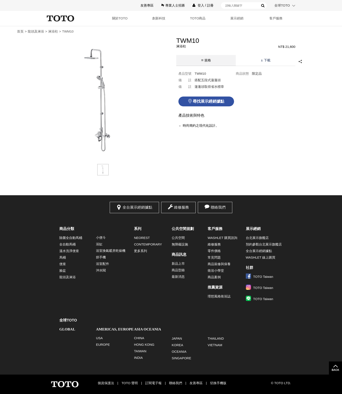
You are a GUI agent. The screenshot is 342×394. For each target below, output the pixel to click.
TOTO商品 (195, 18)
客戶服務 (275, 18)
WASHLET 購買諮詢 (222, 238)
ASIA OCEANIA (147, 329)
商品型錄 (178, 270)
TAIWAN (140, 351)
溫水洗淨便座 (69, 251)
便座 (62, 264)
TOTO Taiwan (259, 276)
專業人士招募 (175, 5)
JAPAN (177, 338)
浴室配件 (102, 264)
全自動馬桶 (67, 244)
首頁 (20, 31)
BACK (335, 370)
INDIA (138, 357)
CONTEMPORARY (148, 244)
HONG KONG (144, 344)
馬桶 (62, 257)
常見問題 (214, 257)
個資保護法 (106, 383)
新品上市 (178, 263)
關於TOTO (116, 18)
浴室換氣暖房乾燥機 (110, 250)
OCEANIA (179, 351)
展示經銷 (235, 18)
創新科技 (156, 18)
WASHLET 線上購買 (260, 257)
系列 (137, 229)
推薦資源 (215, 287)
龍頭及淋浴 (36, 31)
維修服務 (181, 207)
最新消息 (178, 276)
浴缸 (99, 244)
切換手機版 (218, 383)
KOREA (177, 345)
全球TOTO (282, 5)
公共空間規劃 (183, 229)
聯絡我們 (218, 207)
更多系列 (140, 251)
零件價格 (214, 251)
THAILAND (216, 338)
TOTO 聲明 (129, 383)
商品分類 (66, 229)
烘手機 (101, 257)
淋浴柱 (53, 31)
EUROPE (103, 344)
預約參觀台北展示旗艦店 (264, 244)
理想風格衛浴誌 (219, 296)
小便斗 (101, 237)
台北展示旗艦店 (257, 238)
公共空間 (178, 238)
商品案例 (214, 277)
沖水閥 (101, 270)
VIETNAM (215, 345)
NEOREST (142, 238)
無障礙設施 (180, 244)
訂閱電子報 (153, 383)
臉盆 (62, 270)
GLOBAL (67, 329)
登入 (201, 5)
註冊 (210, 5)
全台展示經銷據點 (137, 207)
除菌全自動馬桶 (70, 238)
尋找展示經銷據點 (208, 101)
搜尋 (263, 5)
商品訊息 (179, 254)
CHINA (139, 338)
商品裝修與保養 (219, 264)
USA (99, 338)
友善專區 (147, 5)
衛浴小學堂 (216, 270)
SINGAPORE (181, 358)
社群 (249, 268)
